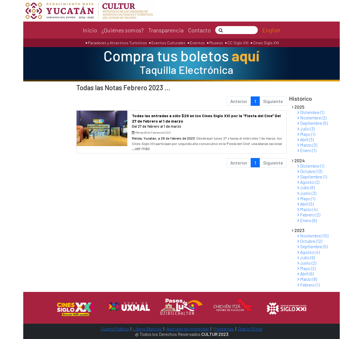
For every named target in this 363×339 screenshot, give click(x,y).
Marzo (307, 145)
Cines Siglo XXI (265, 42)
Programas (224, 328)
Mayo (306, 134)
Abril (305, 139)
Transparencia (165, 30)
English (271, 30)
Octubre (309, 171)
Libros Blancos (147, 328)
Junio (306, 193)
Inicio (90, 30)
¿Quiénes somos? (123, 30)
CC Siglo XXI (238, 42)
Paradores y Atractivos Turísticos (117, 42)
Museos (215, 42)
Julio (306, 128)
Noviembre (311, 117)
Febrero (308, 214)
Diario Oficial (250, 328)
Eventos (197, 42)
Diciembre (310, 112)
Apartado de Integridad (188, 328)
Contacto (199, 30)
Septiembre (312, 123)
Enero (306, 150)
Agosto (308, 182)
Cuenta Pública (115, 328)
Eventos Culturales (168, 42)
